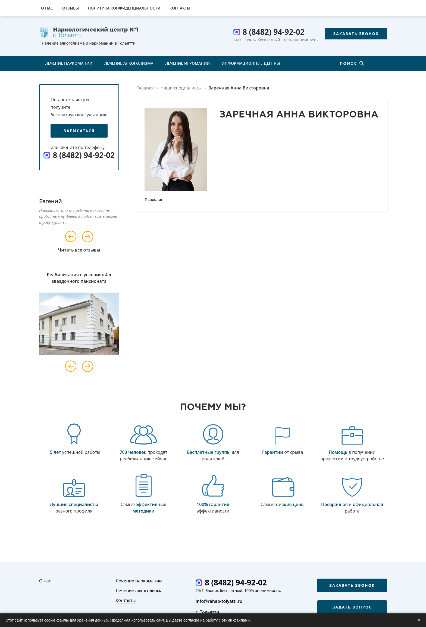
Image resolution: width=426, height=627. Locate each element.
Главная (145, 88)
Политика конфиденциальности (124, 8)
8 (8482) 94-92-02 (274, 32)
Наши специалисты (181, 88)
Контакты (180, 8)
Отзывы (70, 8)
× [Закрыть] (419, 620)
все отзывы (87, 250)
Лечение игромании (187, 63)
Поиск (349, 63)
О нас (47, 8)
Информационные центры (251, 63)
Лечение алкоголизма (128, 63)
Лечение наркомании (68, 63)
